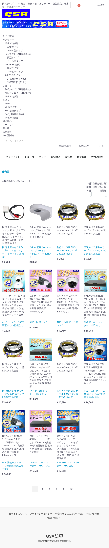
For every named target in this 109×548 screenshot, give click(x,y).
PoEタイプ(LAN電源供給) (54, 54)
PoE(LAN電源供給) (54, 114)
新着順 (100, 191)
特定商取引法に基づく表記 (69, 513)
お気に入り (81, 146)
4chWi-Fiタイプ (54, 75)
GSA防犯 (54, 536)
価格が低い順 (100, 183)
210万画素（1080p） (54, 79)
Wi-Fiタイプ (54, 107)
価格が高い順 (100, 187)
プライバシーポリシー (41, 513)
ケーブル (54, 125)
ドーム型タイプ (54, 50)
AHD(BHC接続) (54, 65)
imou (54, 103)
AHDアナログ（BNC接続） (54, 93)
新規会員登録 (62, 146)
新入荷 (54, 128)
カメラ (54, 100)
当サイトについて (18, 513)
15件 (89, 183)
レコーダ (54, 86)
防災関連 (54, 132)
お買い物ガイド (54, 518)
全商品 (5, 171)
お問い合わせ (92, 513)
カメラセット (54, 40)
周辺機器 (54, 121)
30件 (89, 187)
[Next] (72, 489)
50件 (89, 191)
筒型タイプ (54, 47)
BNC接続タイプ (54, 111)
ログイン (98, 146)
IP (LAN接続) (54, 43)
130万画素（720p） (54, 82)
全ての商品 (54, 36)
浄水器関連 (54, 135)
